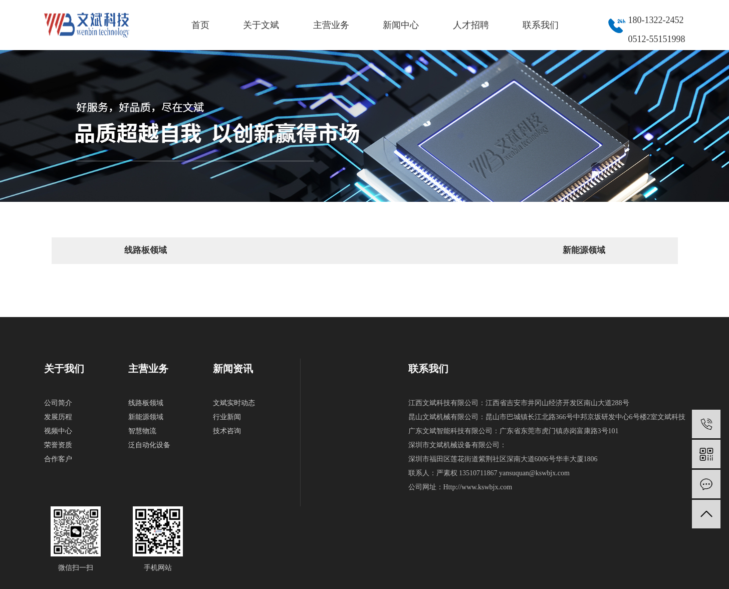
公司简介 (58, 403)
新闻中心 (401, 25)
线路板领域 (145, 250)
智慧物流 (142, 431)
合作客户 (58, 459)
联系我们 (541, 25)
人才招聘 (471, 25)
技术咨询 (227, 431)
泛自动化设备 (149, 445)
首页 (200, 25)
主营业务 (331, 25)
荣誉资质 (58, 445)
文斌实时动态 (234, 403)
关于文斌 (261, 25)
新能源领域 (584, 250)
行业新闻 (227, 417)
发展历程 (58, 417)
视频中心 (58, 431)
